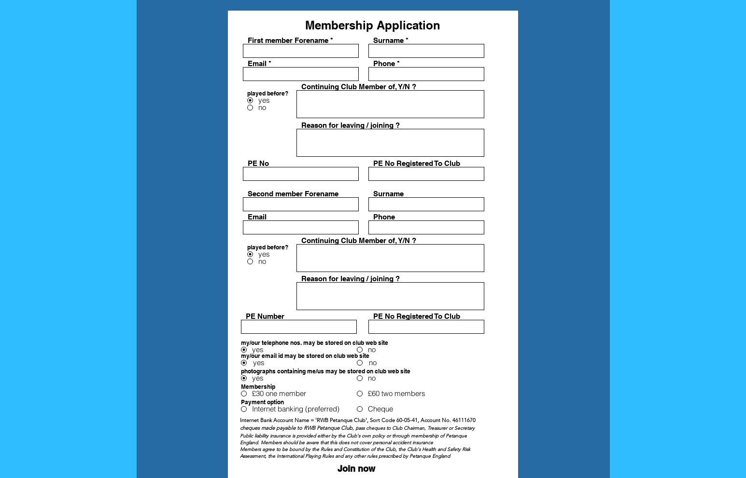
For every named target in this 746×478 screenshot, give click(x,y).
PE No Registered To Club (416, 163)
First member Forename (288, 40)
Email (257, 63)
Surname (388, 40)
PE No (258, 163)
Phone (384, 63)
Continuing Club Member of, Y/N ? (358, 86)
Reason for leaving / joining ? (350, 125)
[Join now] (356, 468)
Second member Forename (293, 193)
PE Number (265, 316)
